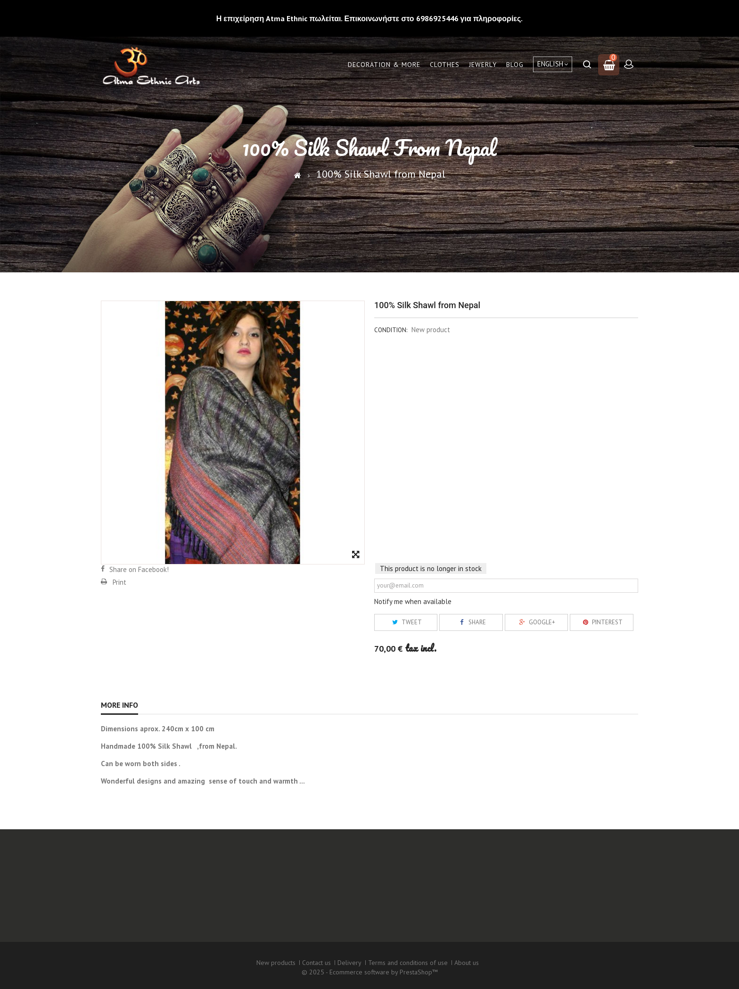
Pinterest (601, 622)
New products (276, 962)
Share (471, 622)
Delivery (349, 962)
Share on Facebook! (139, 569)
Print (119, 582)
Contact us (316, 962)
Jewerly (483, 64)
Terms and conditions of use (408, 962)
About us (466, 962)
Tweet (406, 622)
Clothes (445, 64)
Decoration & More (384, 64)
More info (119, 705)
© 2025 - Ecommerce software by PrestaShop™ (370, 972)
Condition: (390, 330)
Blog (515, 64)
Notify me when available (413, 601)
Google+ (536, 622)
